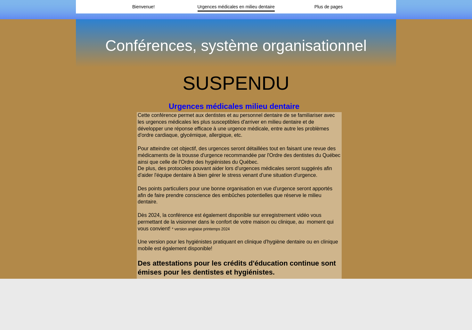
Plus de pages (328, 6)
